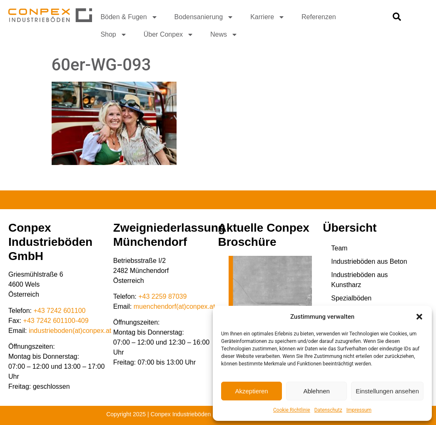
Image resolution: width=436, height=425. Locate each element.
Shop (113, 34)
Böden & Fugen (128, 17)
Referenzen (318, 16)
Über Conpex (169, 34)
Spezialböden (351, 298)
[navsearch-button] (397, 18)
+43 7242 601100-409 (56, 320)
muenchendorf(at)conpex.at (174, 306)
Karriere (267, 17)
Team (339, 248)
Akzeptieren (251, 391)
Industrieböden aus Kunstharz (359, 279)
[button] (419, 316)
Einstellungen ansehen (387, 391)
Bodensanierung (204, 17)
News (224, 34)
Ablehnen (316, 391)
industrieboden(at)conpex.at (70, 330)
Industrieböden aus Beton (369, 261)
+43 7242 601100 (60, 310)
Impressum (358, 410)
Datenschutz (328, 410)
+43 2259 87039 (162, 296)
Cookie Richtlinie (291, 410)
